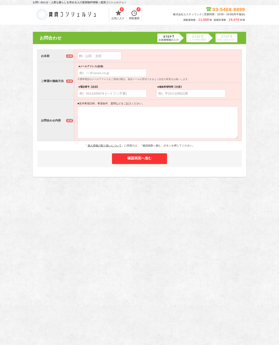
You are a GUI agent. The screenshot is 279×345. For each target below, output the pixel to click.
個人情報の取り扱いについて (105, 145)
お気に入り (117, 14)
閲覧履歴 (135, 14)
